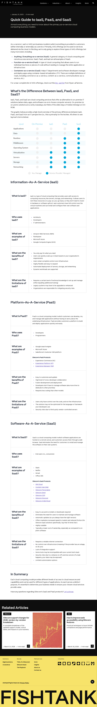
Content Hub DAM (42, 487)
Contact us (37, 670)
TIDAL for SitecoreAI (23, 662)
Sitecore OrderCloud (43, 501)
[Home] (12, 3)
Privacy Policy (24, 683)
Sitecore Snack (21, 665)
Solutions (44, 3)
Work (87, 3)
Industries (57, 3)
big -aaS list (60, 83)
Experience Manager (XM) (45, 366)
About (68, 3)
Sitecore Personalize (43, 490)
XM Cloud (39, 484)
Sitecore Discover (42, 498)
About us (37, 667)
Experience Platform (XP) (45, 363)
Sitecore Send (40, 492)
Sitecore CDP (40, 495)
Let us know (68, 592)
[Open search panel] (93, 3)
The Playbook (21, 667)
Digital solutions (8, 662)
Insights (78, 3)
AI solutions (6, 665)
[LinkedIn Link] (92, 682)
